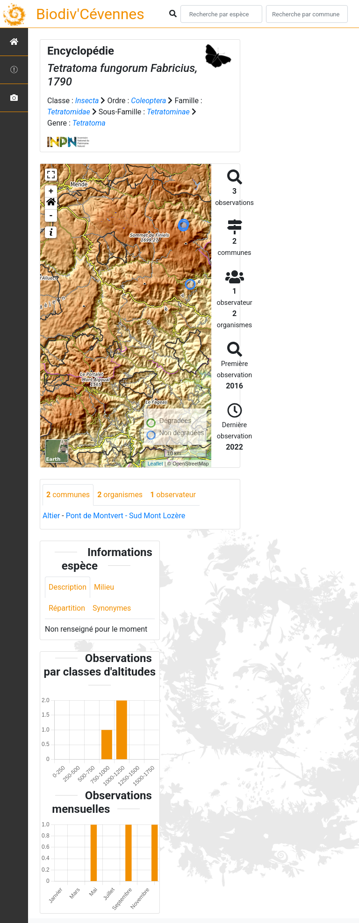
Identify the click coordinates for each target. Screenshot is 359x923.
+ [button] (51, 191)
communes (68, 494)
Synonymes (112, 608)
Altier (51, 515)
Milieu (104, 587)
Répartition (67, 608)
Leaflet (155, 463)
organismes (120, 494)
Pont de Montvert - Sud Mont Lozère (125, 515)
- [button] (51, 215)
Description (67, 587)
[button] (51, 203)
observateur (173, 494)
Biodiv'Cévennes (90, 14)
